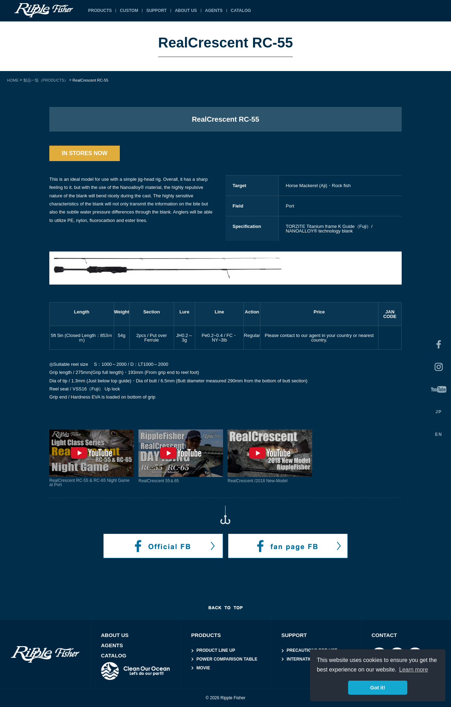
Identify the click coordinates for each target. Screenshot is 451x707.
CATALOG (241, 10)
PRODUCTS (100, 10)
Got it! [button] (377, 687)
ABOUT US (186, 10)
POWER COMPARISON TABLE (227, 659)
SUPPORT (156, 10)
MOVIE (203, 667)
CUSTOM (129, 10)
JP (438, 411)
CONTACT (384, 635)
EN (439, 434)
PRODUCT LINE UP (216, 650)
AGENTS (214, 10)
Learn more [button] (413, 670)
